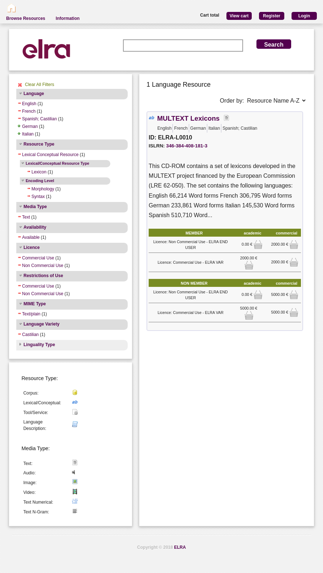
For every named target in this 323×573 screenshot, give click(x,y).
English (29, 103)
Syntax (38, 196)
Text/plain (31, 313)
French (28, 111)
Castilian (30, 334)
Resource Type (39, 144)
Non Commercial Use (42, 265)
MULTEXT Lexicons (188, 118)
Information (68, 18)
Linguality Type (39, 344)
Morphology (42, 188)
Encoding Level (40, 180)
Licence (32, 247)
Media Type (35, 206)
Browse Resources (25, 18)
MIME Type (35, 303)
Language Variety (41, 324)
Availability (35, 227)
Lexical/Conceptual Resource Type (57, 163)
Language (34, 93)
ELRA (180, 547)
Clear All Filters (39, 84)
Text (26, 217)
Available (30, 237)
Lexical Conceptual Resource (50, 154)
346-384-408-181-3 (186, 145)
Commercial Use (38, 257)
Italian (28, 134)
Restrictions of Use (43, 275)
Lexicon (38, 172)
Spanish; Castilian (39, 118)
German (30, 126)
